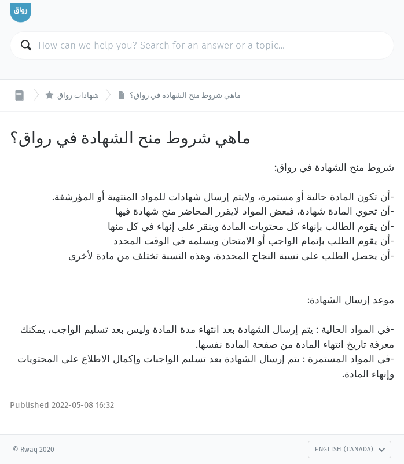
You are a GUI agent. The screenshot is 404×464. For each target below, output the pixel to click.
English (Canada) (350, 449)
